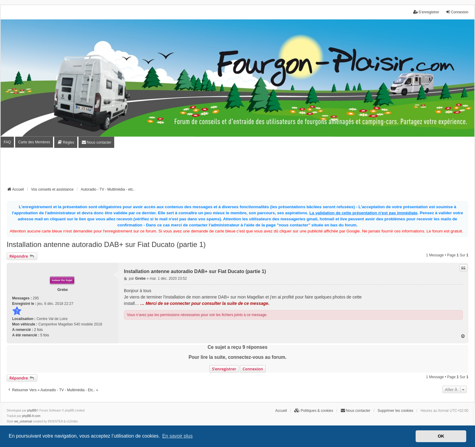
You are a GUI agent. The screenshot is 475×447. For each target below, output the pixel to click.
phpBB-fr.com (31, 416)
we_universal (23, 421)
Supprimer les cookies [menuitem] (395, 411)
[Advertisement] (237, 169)
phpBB (31, 410)
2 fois (38, 330)
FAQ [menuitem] (7, 142)
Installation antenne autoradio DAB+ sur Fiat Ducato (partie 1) (106, 244)
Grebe (62, 290)
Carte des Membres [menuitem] (34, 142)
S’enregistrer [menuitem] (426, 12)
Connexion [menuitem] (457, 12)
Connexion (253, 369)
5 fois (44, 335)
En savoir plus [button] (177, 436)
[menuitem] (65, 142)
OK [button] (441, 436)
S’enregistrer (224, 369)
